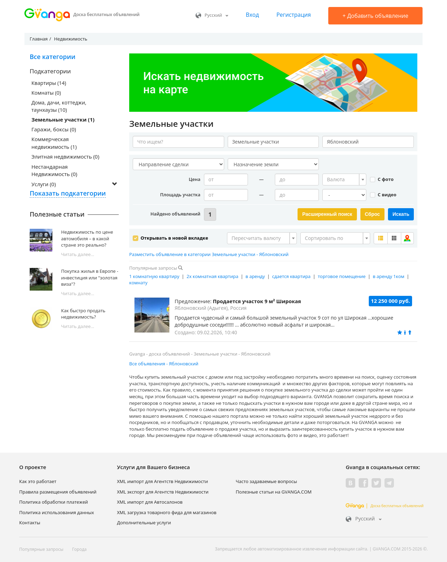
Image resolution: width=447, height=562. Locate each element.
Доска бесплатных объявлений (385, 504)
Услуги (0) (43, 184)
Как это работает (37, 480)
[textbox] (342, 179)
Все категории (52, 56)
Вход (252, 15)
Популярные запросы (41, 549)
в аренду (255, 275)
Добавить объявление (375, 16)
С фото (382, 179)
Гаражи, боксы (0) (53, 129)
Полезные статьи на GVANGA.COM (274, 491)
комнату (138, 282)
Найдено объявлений (175, 214)
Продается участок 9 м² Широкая (258, 300)
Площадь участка (180, 194)
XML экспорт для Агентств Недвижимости (162, 491)
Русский (212, 15)
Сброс (372, 214)
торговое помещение (342, 275)
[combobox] (344, 179)
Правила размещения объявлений (57, 491)
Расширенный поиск (327, 214)
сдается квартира (291, 275)
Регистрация (293, 15)
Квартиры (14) (49, 82)
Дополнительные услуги (144, 522)
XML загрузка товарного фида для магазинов (167, 511)
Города (79, 549)
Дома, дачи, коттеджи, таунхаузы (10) (59, 106)
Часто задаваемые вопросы (266, 480)
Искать (401, 214)
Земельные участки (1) (63, 120)
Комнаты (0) (46, 92)
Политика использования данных (56, 511)
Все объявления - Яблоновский (163, 363)
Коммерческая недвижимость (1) (54, 144)
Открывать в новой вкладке (170, 237)
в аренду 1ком (388, 275)
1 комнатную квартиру (154, 275)
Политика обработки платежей (53, 501)
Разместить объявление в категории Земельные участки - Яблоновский (208, 253)
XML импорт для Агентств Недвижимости (162, 480)
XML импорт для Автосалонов (150, 501)
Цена (194, 179)
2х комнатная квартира (212, 275)
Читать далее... (77, 255)
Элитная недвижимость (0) (65, 157)
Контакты (29, 522)
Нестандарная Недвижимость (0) (54, 171)
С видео (383, 194)
